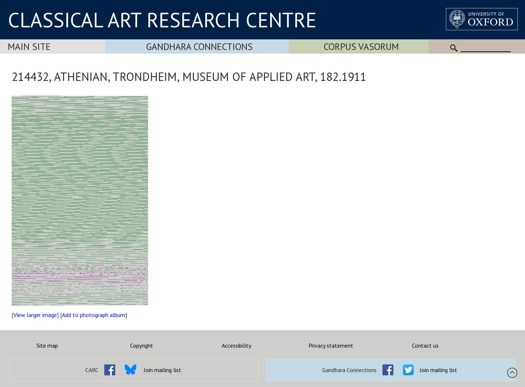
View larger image (35, 314)
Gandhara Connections (199, 46)
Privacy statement (330, 345)
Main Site (29, 46)
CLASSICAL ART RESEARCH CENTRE (162, 20)
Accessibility (236, 345)
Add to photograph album (93, 314)
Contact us (425, 345)
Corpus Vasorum (361, 46)
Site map (47, 345)
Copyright (141, 345)
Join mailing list (162, 370)
